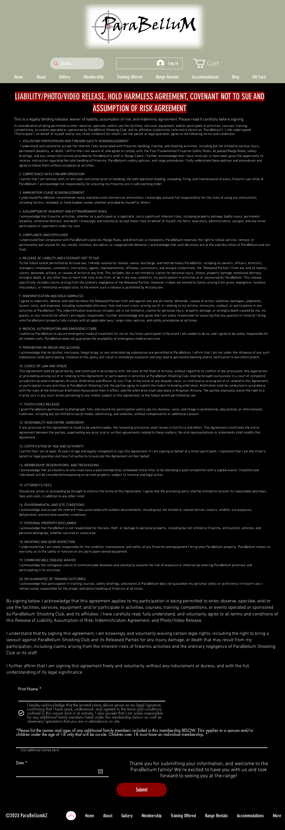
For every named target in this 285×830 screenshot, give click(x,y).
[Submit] (141, 790)
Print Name (28, 689)
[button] (211, 63)
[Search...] (76, 63)
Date (22, 763)
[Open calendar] (100, 771)
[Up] (71, 815)
